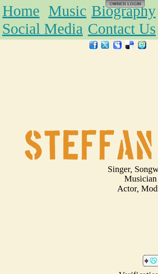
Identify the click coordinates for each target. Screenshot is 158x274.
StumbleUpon (142, 45)
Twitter (105, 45)
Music (67, 10)
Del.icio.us (130, 45)
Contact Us (122, 28)
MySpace (117, 45)
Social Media (42, 28)
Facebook (93, 45)
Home (21, 10)
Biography (124, 10)
